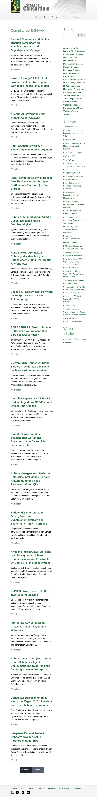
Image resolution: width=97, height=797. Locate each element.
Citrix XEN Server (70, 160)
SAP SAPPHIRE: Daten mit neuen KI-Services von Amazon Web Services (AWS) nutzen (31, 331)
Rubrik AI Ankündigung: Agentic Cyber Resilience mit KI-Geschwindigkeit (31, 221)
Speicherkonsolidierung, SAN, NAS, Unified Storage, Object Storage (74, 274)
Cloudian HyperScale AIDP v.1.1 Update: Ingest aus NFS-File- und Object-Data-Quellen (31, 402)
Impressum (76, 788)
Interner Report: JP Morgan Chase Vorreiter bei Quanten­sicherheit (29, 626)
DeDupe (67, 67)
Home (38, 17)
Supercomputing (70, 98)
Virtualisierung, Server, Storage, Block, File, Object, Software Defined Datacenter (74, 312)
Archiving (80, 48)
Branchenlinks (68, 343)
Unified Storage (69, 305)
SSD (82, 95)
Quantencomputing (70, 242)
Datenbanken (69, 61)
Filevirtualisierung (71, 80)
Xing (23, 792)
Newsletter (77, 17)
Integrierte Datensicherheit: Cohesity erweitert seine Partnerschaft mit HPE (28, 737)
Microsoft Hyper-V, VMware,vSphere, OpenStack (70, 229)
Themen (55, 17)
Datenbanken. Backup (73, 64)
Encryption (68, 76)
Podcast (65, 17)
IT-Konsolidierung (71, 86)
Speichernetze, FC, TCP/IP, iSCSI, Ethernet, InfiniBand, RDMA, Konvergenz (74, 289)
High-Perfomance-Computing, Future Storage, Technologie (74, 220)
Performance (80, 89)
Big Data (75, 51)
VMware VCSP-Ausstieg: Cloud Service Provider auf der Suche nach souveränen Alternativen (30, 366)
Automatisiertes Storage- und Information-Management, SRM (74, 133)
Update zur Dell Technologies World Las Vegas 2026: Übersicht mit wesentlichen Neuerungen (31, 701)
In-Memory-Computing (75, 83)
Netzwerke (68, 89)
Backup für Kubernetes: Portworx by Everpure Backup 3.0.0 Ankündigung (32, 295)
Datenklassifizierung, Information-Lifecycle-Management (71, 195)
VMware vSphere (70, 111)
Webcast (67, 114)
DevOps (76, 70)
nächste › (38, 770)
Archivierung (69, 48)
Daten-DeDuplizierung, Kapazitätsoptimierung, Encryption (72, 186)
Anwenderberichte (70, 127)
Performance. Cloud (72, 92)
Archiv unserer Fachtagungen (74, 339)
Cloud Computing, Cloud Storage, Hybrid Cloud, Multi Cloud (74, 166)
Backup (66, 51)
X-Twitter (18, 792)
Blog (46, 17)
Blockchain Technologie (72, 153)
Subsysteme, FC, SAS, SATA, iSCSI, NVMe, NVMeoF (72, 299)
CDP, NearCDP (69, 156)
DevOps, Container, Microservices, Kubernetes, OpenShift (74, 204)
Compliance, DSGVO (72, 173)
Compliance (69, 54)
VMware (79, 108)
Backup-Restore (69, 139)
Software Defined (71, 95)
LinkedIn (28, 792)
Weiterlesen (16, 70)
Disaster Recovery (72, 73)
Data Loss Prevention (72, 58)
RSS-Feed (12, 792)
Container (79, 54)
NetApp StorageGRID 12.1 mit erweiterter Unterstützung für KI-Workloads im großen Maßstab (31, 82)
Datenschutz (64, 788)
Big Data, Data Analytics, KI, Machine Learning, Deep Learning (74, 146)
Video (80, 99)
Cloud (82, 51)
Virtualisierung (70, 102)
